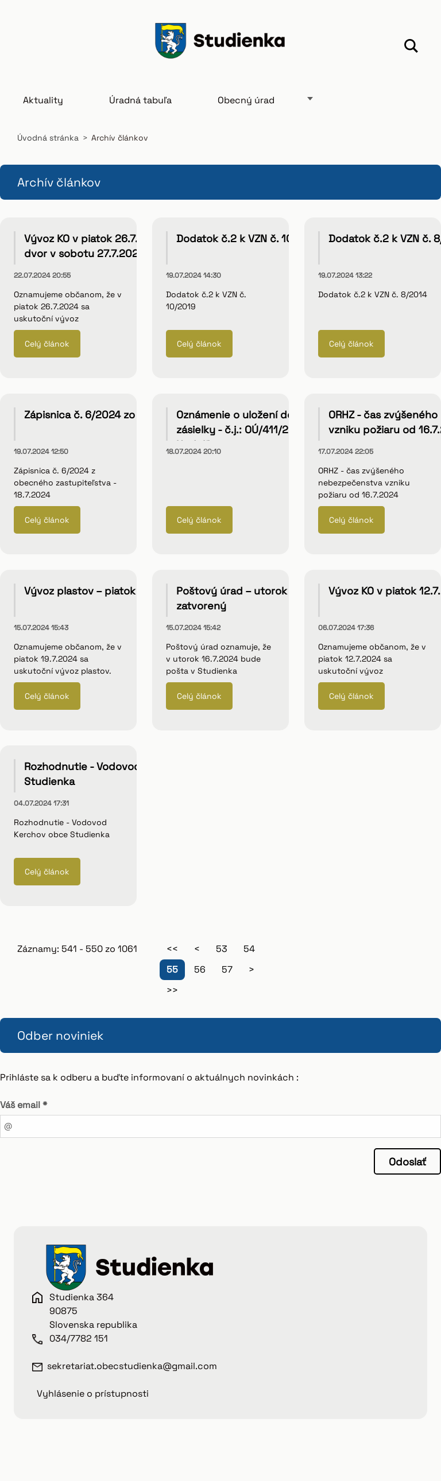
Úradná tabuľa (140, 100)
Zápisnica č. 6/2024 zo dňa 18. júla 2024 (122, 414)
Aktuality (43, 100)
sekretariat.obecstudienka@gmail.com (132, 1366)
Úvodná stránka (48, 138)
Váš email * (23, 1105)
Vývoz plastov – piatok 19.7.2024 (104, 590)
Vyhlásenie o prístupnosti (93, 1393)
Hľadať (411, 47)
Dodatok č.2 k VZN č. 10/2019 (248, 238)
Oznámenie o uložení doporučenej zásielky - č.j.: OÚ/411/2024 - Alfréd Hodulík (261, 429)
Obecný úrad (246, 100)
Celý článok (47, 344)
